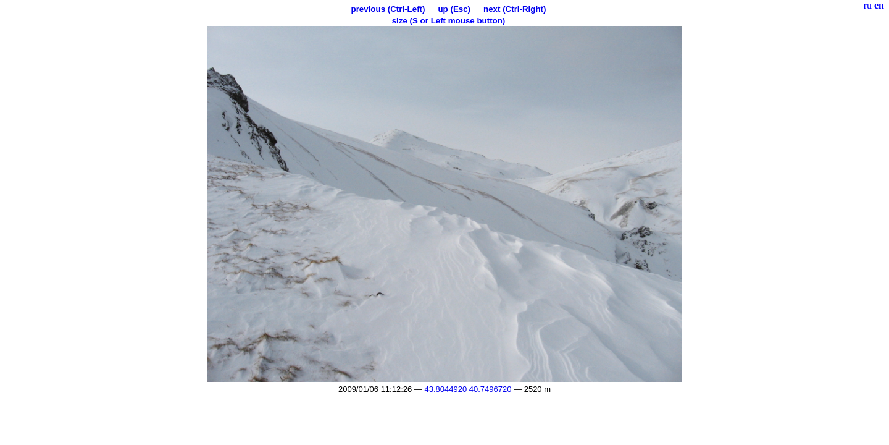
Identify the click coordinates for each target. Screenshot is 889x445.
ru (868, 5)
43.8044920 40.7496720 (467, 389)
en (879, 5)
